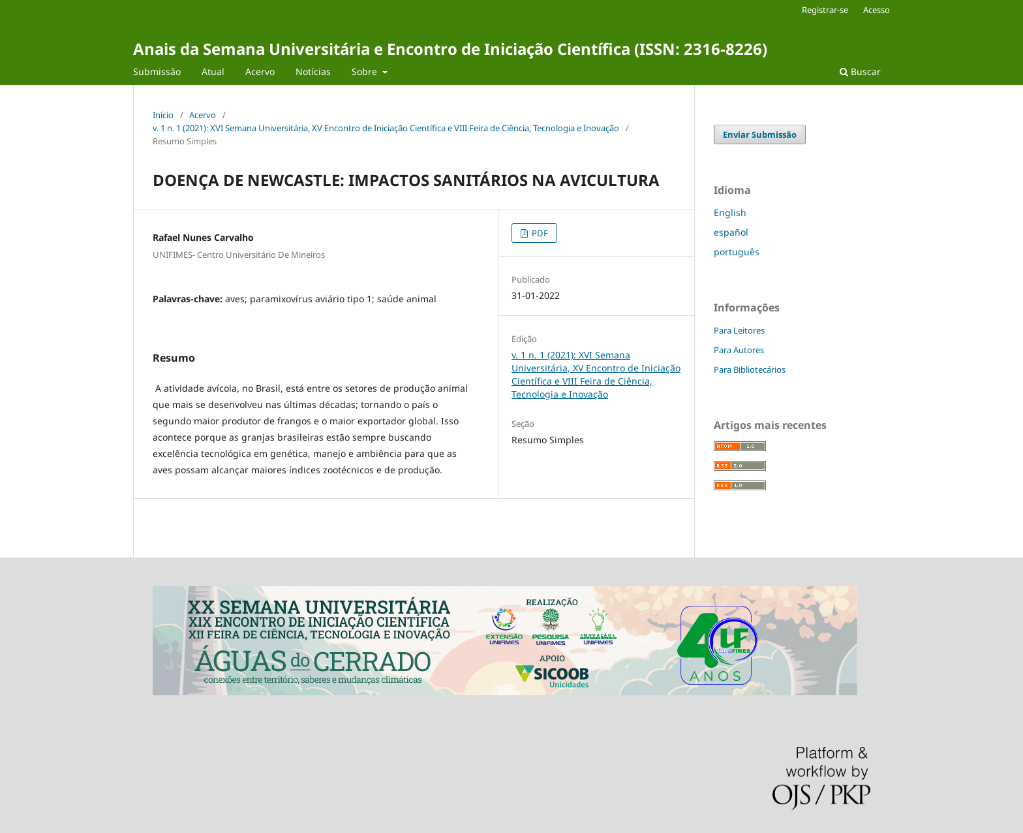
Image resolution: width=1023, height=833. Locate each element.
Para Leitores (739, 330)
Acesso (876, 10)
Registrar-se (825, 10)
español (731, 232)
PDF (539, 233)
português (736, 251)
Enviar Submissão (760, 134)
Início (163, 115)
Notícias (313, 71)
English (730, 212)
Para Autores (739, 350)
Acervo (260, 71)
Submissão (157, 71)
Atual (213, 71)
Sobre (366, 71)
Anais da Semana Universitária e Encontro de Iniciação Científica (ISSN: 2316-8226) (450, 48)
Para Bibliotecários (750, 369)
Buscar (860, 71)
